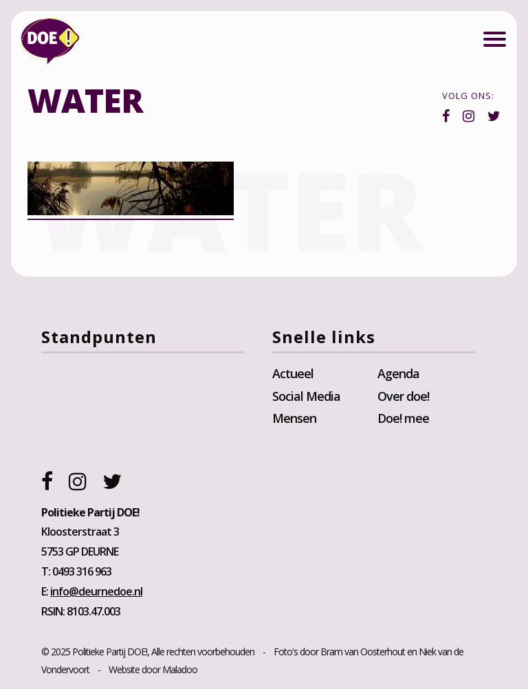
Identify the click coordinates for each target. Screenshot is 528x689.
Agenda (398, 373)
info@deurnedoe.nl (96, 591)
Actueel (293, 373)
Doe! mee (403, 418)
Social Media (306, 396)
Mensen (294, 418)
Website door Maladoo (153, 669)
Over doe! (403, 396)
